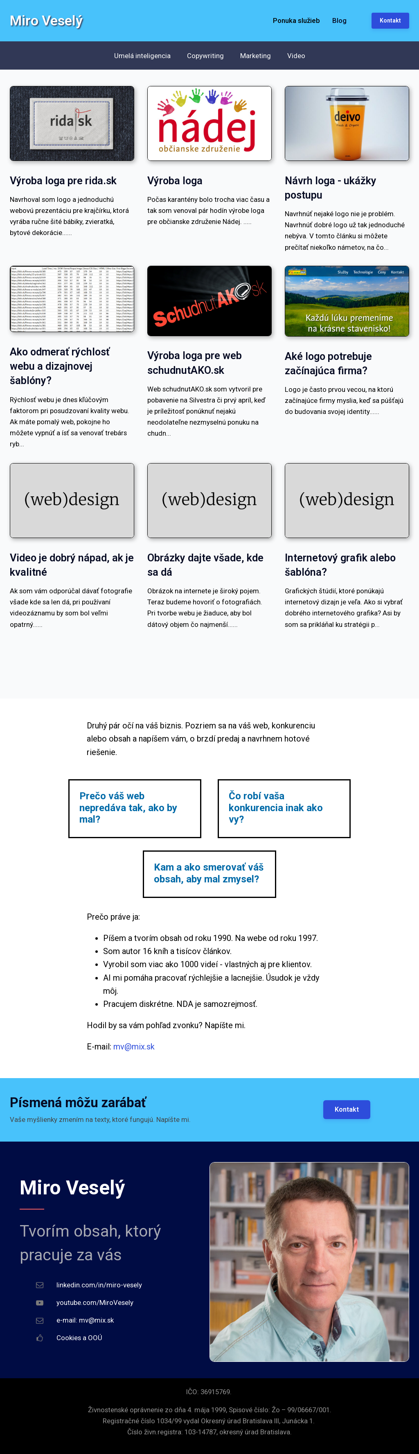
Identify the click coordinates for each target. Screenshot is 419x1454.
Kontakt (347, 1109)
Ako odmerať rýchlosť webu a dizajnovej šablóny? (60, 366)
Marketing (255, 56)
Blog (339, 20)
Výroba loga (175, 180)
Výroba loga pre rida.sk (63, 180)
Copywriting (205, 56)
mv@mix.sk (134, 1046)
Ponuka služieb (296, 20)
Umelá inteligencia (142, 56)
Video (296, 56)
